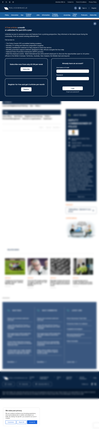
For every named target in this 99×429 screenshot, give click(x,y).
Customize (11, 422)
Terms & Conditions (81, 2)
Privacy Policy (93, 2)
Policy (7, 15)
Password (59, 75)
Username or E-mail (62, 67)
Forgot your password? (72, 92)
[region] (21, 417)
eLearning (67, 15)
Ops (22, 15)
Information (46, 15)
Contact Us (70, 2)
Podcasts (84, 15)
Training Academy (55, 15)
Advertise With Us (60, 2)
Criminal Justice (28, 15)
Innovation (14, 15)
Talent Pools (75, 15)
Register (26, 89)
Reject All (21, 422)
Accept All (32, 422)
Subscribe (93, 15)
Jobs (38, 15)
